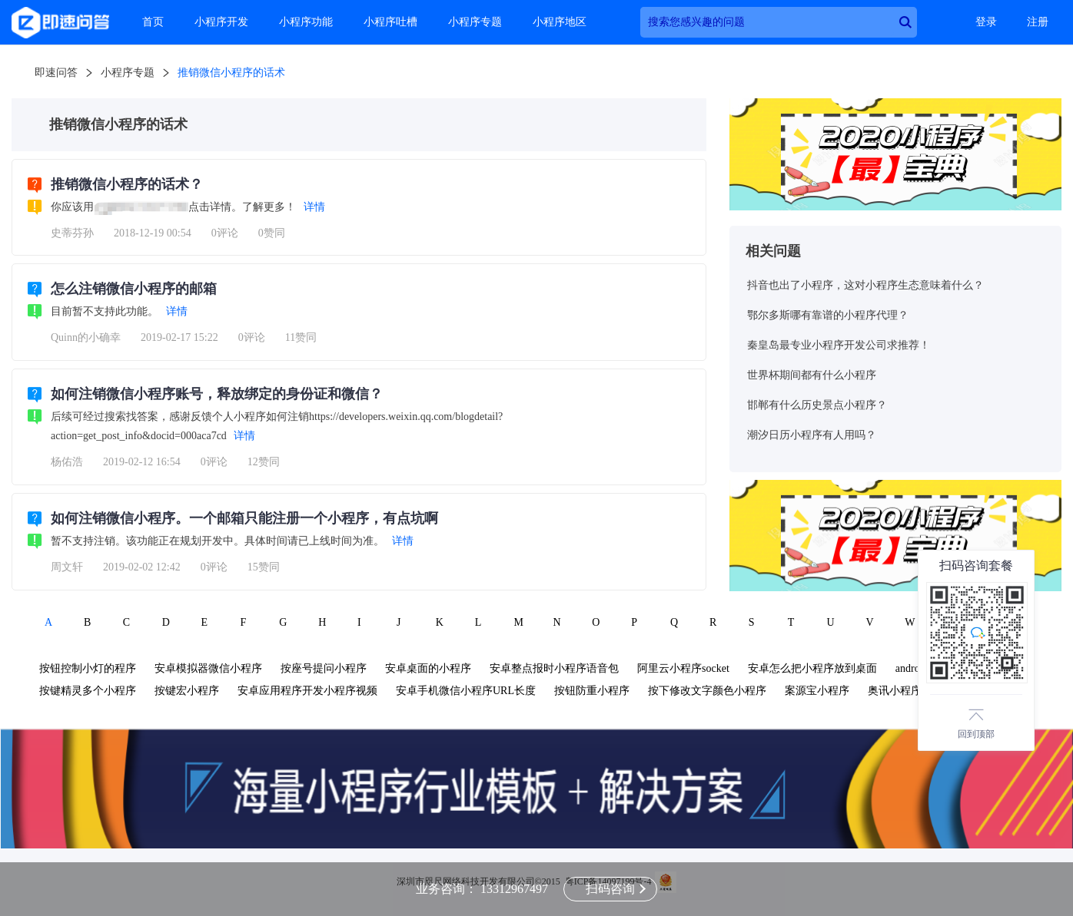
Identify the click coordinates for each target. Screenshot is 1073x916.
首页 (153, 22)
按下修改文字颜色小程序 (707, 690)
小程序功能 (306, 22)
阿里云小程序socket (683, 668)
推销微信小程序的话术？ (127, 184)
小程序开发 (221, 22)
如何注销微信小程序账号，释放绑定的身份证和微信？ (217, 394)
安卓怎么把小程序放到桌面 (812, 668)
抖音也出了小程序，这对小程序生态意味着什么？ (865, 285)
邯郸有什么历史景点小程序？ (817, 405)
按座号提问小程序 (324, 668)
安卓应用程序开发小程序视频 (307, 690)
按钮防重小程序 (592, 690)
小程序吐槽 (390, 22)
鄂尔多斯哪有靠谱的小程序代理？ (828, 315)
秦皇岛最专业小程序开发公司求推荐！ (838, 345)
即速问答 (56, 72)
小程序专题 (475, 22)
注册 (1037, 22)
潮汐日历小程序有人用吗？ (811, 435)
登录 (986, 22)
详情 (314, 207)
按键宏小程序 (186, 690)
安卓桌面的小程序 (428, 668)
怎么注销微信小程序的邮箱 (134, 288)
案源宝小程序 (817, 690)
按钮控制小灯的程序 (87, 668)
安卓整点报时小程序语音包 (554, 668)
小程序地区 (559, 22)
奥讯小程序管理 (905, 690)
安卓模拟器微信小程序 (208, 668)
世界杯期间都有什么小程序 (811, 375)
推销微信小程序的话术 (231, 72)
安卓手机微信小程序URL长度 (466, 690)
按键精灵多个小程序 (87, 690)
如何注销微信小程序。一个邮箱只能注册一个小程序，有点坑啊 (244, 518)
